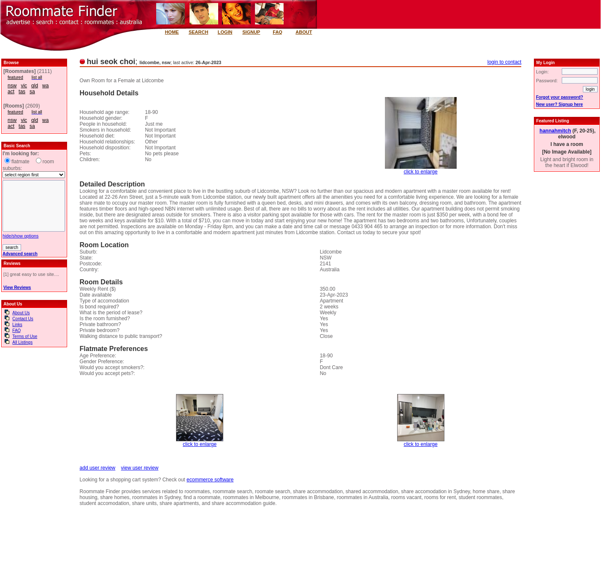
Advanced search (20, 253)
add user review (98, 468)
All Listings (22, 342)
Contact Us (22, 318)
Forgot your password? (559, 97)
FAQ (277, 32)
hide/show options (20, 235)
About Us (21, 312)
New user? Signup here (559, 104)
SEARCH (198, 32)
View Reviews (17, 287)
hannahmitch (555, 131)
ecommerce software (210, 480)
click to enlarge (421, 172)
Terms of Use (24, 336)
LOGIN (225, 32)
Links (17, 324)
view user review (140, 468)
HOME (172, 32)
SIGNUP (251, 32)
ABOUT (303, 32)
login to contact (504, 62)
